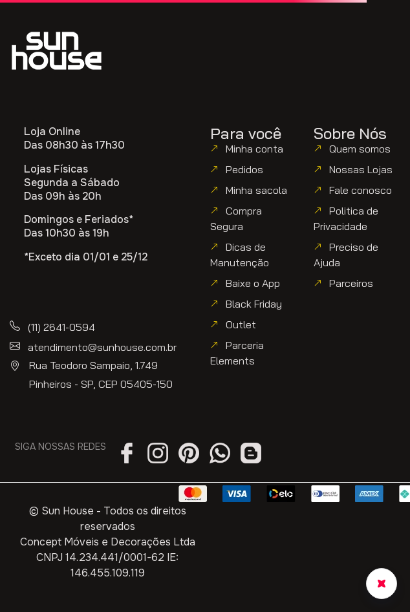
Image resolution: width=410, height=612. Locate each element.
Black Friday (254, 303)
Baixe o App (253, 283)
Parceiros (351, 283)
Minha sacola (256, 190)
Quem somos (360, 148)
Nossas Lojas (361, 169)
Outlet (241, 324)
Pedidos (244, 169)
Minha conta (254, 148)
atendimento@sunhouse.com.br (102, 347)
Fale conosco (360, 190)
